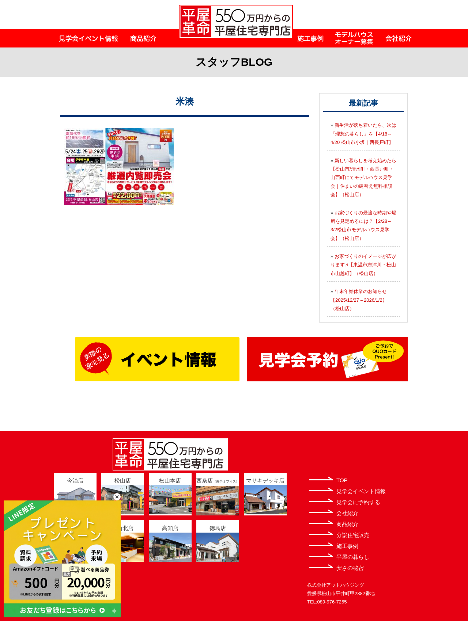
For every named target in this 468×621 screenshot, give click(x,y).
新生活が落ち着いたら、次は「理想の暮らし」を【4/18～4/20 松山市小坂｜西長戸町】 (363, 133)
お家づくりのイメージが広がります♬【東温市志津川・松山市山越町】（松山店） (363, 265)
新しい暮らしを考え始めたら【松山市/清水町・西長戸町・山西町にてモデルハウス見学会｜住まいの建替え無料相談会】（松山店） (363, 178)
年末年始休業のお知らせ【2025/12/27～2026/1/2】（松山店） (359, 300)
